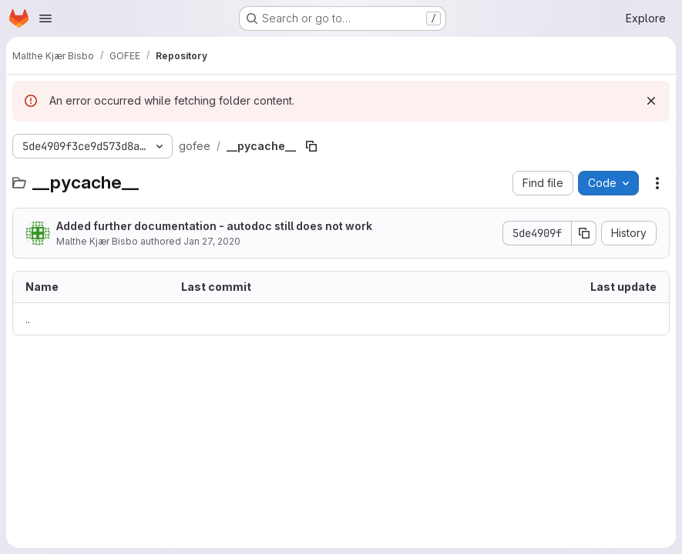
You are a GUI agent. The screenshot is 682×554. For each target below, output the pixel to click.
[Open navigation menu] (45, 18)
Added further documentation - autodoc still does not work (214, 225)
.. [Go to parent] (27, 318)
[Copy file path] (311, 146)
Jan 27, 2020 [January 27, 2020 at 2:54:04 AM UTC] (211, 241)
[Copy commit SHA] (584, 233)
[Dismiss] (651, 101)
